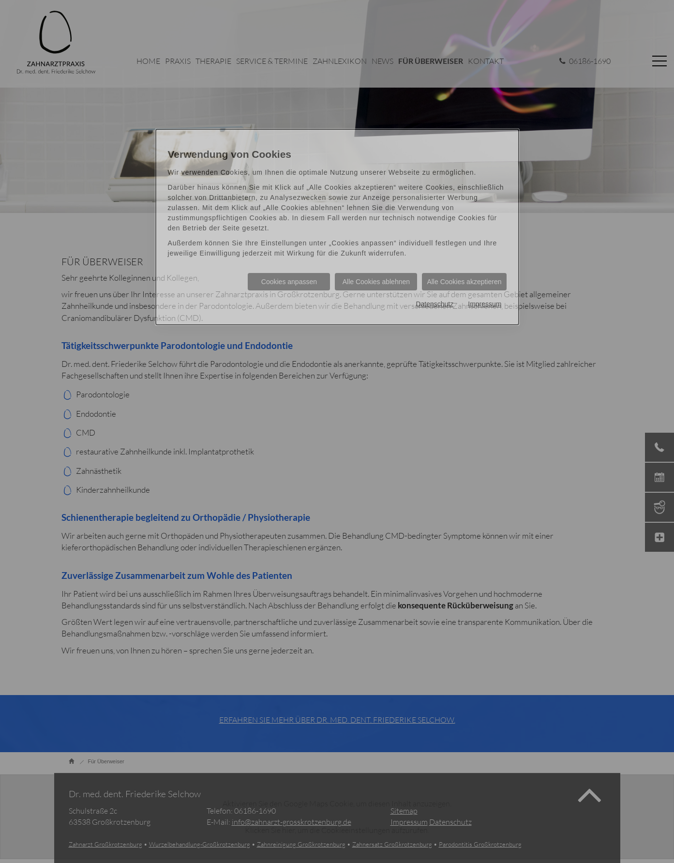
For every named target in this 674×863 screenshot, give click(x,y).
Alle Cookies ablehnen (376, 282)
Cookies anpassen (289, 282)
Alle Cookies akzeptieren (464, 282)
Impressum (484, 304)
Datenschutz (434, 304)
